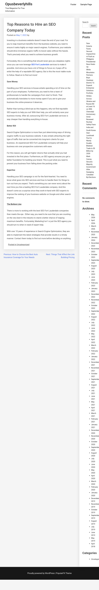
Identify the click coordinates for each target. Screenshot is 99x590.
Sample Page (86, 4)
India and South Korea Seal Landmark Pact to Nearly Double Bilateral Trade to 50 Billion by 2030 (91, 140)
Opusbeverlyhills (18, 4)
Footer (73, 4)
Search (85, 22)
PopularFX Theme (64, 573)
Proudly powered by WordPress (41, 573)
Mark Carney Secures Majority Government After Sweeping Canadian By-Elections (91, 166)
